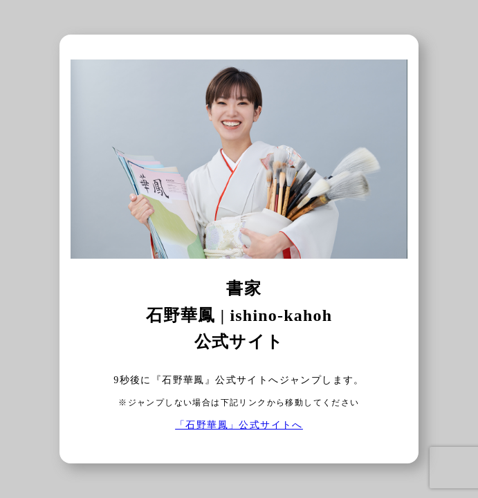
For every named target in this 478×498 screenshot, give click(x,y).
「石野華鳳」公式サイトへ (239, 425)
